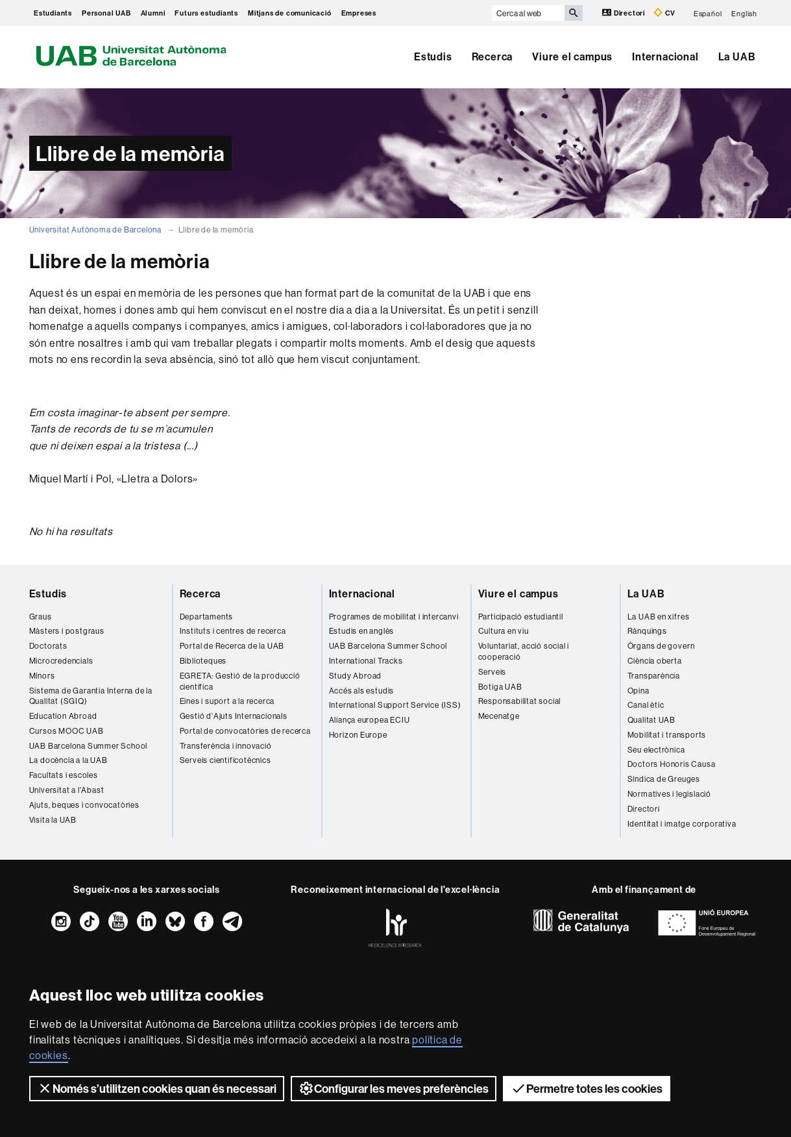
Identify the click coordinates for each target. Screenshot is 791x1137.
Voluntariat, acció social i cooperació (524, 651)
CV (664, 13)
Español (708, 13)
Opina (638, 690)
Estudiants (53, 13)
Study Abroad (355, 676)
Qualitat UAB (651, 720)
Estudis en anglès (362, 631)
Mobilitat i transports (667, 735)
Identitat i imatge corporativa (681, 824)
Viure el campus (572, 56)
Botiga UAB (500, 687)
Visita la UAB (53, 820)
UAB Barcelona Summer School (88, 746)
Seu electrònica (656, 750)
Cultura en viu (503, 631)
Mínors (42, 676)
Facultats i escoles (63, 775)
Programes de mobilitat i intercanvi (394, 616)
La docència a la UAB (68, 760)
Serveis (492, 672)
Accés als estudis (362, 690)
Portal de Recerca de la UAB (232, 646)
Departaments (207, 616)
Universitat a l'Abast (66, 790)
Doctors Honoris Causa (671, 764)
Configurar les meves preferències (393, 1088)
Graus (40, 616)
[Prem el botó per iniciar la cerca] (574, 13)
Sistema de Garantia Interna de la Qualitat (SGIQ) (90, 696)
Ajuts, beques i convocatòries (84, 805)
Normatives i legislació (669, 794)
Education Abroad (63, 716)
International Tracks (366, 661)
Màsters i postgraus (66, 631)
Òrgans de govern (661, 646)
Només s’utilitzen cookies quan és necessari (156, 1088)
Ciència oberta (654, 661)
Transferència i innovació (226, 746)
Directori (624, 13)
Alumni (153, 13)
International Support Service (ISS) (395, 705)
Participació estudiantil (520, 616)
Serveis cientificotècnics (225, 760)
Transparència (653, 676)
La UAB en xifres (658, 616)
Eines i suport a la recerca (227, 701)
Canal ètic (645, 705)
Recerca (492, 56)
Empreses (358, 13)
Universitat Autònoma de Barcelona (95, 229)
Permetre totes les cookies (587, 1088)
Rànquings (647, 631)
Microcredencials (61, 661)
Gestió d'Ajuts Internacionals (233, 716)
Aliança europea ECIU (369, 720)
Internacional (665, 56)
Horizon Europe (358, 735)
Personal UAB (106, 13)
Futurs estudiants (206, 13)
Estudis (433, 56)
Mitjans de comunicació (290, 13)
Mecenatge (499, 716)
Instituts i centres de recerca (233, 631)
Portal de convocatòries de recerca (245, 731)
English (744, 13)
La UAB (737, 56)
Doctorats (48, 646)
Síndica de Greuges (663, 779)
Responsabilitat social (519, 701)
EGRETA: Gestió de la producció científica (240, 681)
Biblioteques (203, 661)
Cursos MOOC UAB (66, 731)
